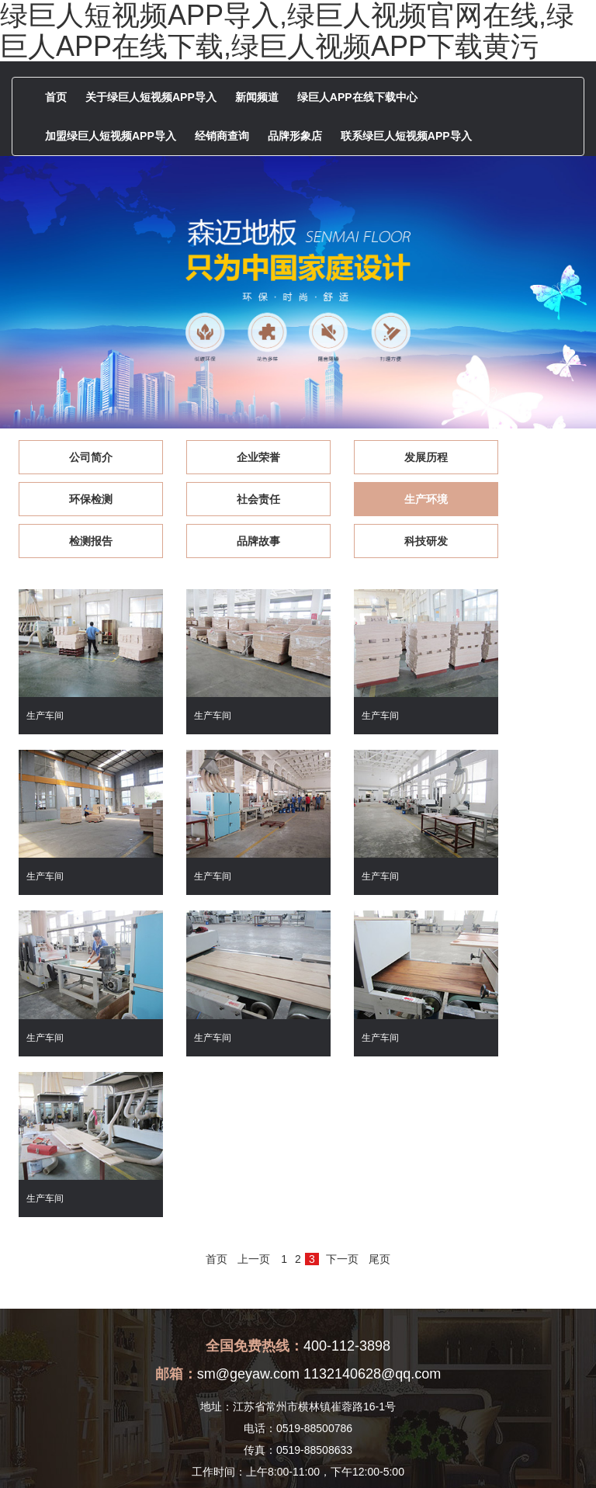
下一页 (342, 1048)
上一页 (253, 1048)
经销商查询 (222, 136)
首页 (56, 97)
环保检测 (516, 457)
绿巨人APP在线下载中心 (357, 97)
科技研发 (80, 541)
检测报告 (371, 499)
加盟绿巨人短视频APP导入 (110, 136)
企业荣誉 (225, 457)
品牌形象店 (295, 136)
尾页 (379, 1048)
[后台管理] (496, 1454)
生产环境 (225, 499)
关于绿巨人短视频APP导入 (151, 97)
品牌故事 (516, 499)
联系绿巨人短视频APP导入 (406, 136)
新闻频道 (257, 97)
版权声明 (446, 1454)
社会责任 (80, 499)
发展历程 (371, 457)
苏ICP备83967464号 (371, 1454)
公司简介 (80, 457)
